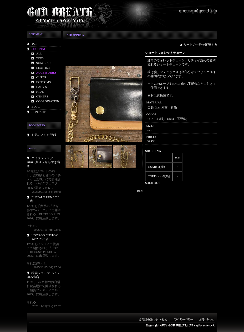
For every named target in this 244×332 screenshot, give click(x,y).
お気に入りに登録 (43, 135)
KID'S (40, 91)
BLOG (35, 106)
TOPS (40, 58)
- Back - (140, 191)
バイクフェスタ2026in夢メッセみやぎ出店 (43, 162)
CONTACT (38, 112)
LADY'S (41, 87)
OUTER (41, 77)
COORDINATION (47, 101)
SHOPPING (38, 49)
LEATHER (43, 68)
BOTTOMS (43, 82)
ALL (39, 53)
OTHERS (42, 96)
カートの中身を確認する (200, 44)
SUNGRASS (44, 63)
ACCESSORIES (46, 72)
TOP (34, 43)
